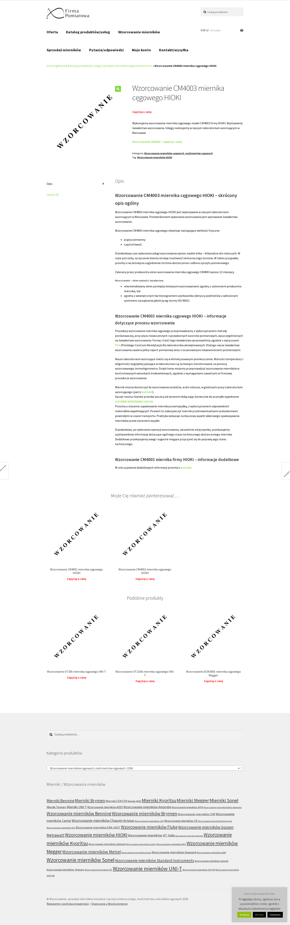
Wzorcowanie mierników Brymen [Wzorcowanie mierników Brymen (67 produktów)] (144, 814)
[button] (118, 89)
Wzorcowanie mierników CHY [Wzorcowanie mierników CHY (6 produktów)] (149, 821)
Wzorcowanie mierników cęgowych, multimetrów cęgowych (178, 153)
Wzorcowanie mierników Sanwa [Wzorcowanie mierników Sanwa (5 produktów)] (136, 852)
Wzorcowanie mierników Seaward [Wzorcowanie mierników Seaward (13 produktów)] (174, 852)
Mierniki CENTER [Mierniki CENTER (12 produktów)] (116, 801)
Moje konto (141, 50)
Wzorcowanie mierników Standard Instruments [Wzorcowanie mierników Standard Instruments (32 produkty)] (154, 860)
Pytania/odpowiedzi (106, 50)
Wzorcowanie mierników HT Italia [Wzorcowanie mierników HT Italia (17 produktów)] (151, 835)
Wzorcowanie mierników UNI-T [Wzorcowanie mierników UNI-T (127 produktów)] (147, 868)
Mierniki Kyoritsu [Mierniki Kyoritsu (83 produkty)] (159, 800)
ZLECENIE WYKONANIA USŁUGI (134, 401)
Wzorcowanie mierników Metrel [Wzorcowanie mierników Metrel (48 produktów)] (91, 851)
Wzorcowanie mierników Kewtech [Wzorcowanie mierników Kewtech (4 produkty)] (189, 836)
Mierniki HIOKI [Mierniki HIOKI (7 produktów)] (134, 801)
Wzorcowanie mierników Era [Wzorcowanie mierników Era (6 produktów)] (61, 827)
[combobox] (145, 768)
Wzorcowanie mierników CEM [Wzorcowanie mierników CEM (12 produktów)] (196, 814)
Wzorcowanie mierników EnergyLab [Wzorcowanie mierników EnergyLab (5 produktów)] (215, 821)
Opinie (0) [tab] (53, 194)
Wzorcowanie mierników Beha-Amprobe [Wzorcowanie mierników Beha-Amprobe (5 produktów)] (223, 807)
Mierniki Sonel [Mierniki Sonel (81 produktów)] (224, 800)
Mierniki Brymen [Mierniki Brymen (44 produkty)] (90, 800)
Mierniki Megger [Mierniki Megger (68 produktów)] (193, 800)
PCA (117, 345)
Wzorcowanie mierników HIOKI (154, 157)
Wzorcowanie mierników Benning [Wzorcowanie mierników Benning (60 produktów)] (79, 814)
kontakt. (186, 467)
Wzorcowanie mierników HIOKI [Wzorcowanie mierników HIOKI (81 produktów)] (96, 835)
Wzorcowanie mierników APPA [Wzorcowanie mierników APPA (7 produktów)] (187, 807)
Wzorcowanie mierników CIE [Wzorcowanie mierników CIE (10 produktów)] (181, 821)
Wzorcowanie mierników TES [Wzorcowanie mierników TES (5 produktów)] (98, 869)
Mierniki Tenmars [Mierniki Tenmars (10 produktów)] (56, 807)
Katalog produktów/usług (88, 32)
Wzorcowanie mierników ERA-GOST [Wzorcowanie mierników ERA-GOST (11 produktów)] (98, 827)
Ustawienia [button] (275, 914)
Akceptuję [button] (244, 914)
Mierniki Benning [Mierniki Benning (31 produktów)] (60, 800)
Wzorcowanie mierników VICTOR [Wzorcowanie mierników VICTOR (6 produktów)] (199, 869)
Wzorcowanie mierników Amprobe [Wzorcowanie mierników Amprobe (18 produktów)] (147, 807)
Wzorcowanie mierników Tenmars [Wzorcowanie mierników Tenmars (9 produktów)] (65, 869)
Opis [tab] (49, 184)
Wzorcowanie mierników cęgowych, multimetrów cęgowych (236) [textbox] (144, 768)
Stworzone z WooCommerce (110, 904)
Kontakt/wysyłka (173, 50)
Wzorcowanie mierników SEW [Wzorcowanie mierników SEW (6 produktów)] (211, 852)
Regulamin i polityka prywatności (68, 904)
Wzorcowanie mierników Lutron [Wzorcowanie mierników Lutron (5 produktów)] (141, 844)
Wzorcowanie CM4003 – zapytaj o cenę (157, 141)
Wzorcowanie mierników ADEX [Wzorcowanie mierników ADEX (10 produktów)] (105, 807)
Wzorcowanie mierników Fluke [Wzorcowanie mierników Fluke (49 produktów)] (149, 827)
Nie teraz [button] (259, 914)
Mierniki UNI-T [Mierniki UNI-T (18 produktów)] (77, 807)
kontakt (147, 392)
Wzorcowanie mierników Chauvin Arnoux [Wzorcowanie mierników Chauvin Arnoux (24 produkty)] (103, 820)
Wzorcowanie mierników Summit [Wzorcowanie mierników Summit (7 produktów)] (211, 861)
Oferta (52, 32)
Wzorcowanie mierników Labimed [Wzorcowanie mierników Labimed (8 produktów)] (106, 844)
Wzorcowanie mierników (139, 32)
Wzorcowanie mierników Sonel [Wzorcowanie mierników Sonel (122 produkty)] (80, 859)
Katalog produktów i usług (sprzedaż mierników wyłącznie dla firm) (110, 66)
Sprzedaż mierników (64, 50)
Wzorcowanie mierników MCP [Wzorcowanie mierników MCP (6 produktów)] (171, 844)
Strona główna (56, 66)
